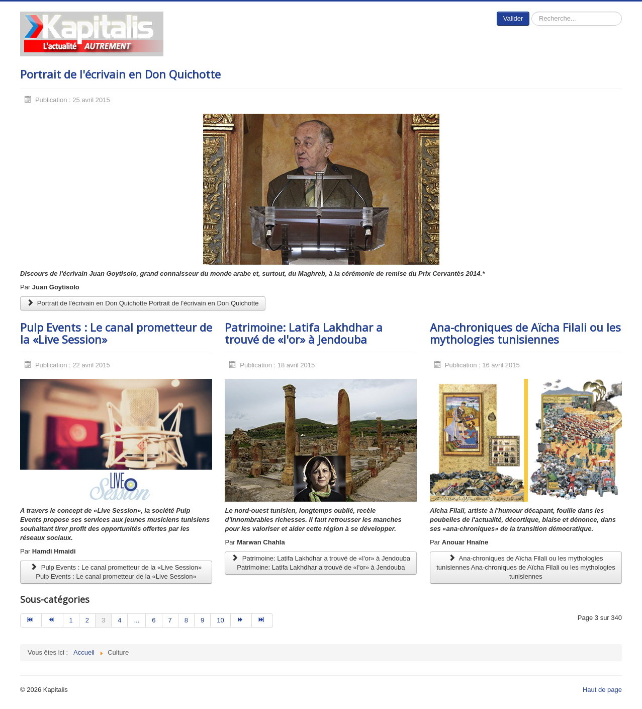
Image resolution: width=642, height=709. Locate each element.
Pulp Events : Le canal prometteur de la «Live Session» (116, 333)
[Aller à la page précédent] (52, 620)
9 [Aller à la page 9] (202, 620)
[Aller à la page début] (31, 620)
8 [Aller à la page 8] (186, 620)
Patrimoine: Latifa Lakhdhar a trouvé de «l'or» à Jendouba (304, 333)
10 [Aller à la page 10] (220, 620)
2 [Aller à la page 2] (87, 620)
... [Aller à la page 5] (136, 620)
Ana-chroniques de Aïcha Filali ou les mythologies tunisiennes (525, 333)
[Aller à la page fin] (262, 620)
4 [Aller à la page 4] (119, 620)
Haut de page (602, 689)
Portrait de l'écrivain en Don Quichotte (120, 74)
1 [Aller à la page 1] (71, 620)
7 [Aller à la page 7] (170, 620)
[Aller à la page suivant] (241, 620)
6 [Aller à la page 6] (153, 620)
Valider (513, 18)
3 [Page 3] (103, 620)
